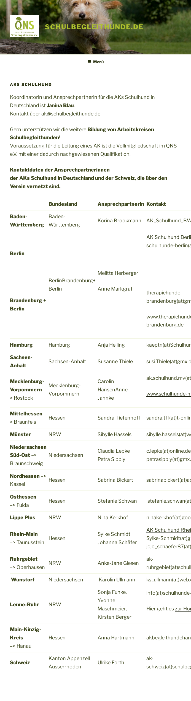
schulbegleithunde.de (94, 27)
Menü (95, 61)
